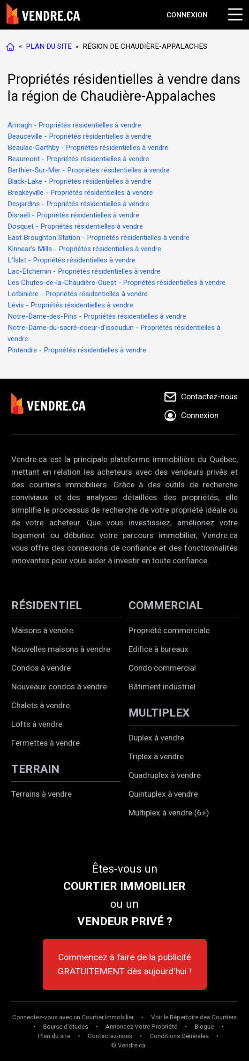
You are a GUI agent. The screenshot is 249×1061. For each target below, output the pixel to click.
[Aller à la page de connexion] (187, 14)
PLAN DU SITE (49, 46)
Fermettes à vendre (45, 742)
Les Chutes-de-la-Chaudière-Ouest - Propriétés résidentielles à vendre (117, 282)
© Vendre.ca (128, 1045)
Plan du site (54, 1035)
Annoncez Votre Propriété (141, 1026)
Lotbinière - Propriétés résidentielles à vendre (78, 294)
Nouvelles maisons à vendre (60, 649)
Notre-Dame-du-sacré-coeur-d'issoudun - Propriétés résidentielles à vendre (114, 333)
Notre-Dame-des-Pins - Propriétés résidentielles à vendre (97, 316)
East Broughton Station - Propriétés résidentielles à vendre (98, 237)
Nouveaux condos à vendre (59, 686)
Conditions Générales (179, 1035)
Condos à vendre (41, 667)
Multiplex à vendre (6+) (168, 812)
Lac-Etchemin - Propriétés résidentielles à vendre (84, 271)
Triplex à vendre (156, 756)
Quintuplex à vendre (163, 794)
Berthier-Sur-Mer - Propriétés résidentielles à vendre (89, 170)
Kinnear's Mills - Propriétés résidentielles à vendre (84, 249)
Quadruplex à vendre (164, 775)
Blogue (204, 1026)
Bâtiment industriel (162, 686)
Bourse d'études (65, 1026)
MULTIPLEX (158, 712)
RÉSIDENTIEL (46, 605)
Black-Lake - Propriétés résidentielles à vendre (79, 181)
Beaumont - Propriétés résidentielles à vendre (78, 159)
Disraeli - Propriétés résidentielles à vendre (73, 215)
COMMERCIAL (165, 605)
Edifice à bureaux (158, 649)
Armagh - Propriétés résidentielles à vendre (74, 125)
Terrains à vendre (41, 794)
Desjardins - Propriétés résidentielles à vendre (78, 204)
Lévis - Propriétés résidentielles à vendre (70, 305)
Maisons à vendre (42, 630)
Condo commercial (162, 667)
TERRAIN (35, 769)
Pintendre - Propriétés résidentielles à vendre (77, 350)
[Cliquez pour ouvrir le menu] (234, 13)
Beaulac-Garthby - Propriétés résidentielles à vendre (88, 147)
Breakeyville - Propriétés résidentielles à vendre (80, 192)
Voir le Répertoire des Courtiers (194, 1017)
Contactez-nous (110, 1035)
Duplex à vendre (156, 737)
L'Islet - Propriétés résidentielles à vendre (72, 260)
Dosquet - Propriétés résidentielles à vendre (75, 226)
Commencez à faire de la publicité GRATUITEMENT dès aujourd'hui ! (124, 964)
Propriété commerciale (169, 630)
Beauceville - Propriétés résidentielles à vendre (79, 136)
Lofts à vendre (36, 724)
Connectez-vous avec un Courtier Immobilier (73, 1017)
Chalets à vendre (40, 705)
